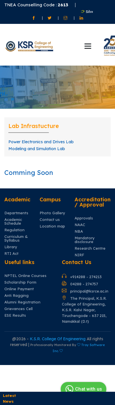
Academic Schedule (13, 221)
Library (10, 247)
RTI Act (11, 253)
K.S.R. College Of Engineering (58, 338)
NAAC (80, 225)
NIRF (79, 255)
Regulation (14, 230)
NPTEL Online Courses (25, 276)
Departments (16, 213)
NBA (79, 231)
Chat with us (83, 389)
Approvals (84, 218)
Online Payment (19, 289)
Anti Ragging (16, 295)
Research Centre (90, 248)
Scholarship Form (20, 282)
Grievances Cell (18, 309)
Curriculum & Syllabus (16, 238)
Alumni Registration (22, 302)
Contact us (50, 219)
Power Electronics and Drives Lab (41, 141)
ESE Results (15, 315)
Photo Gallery (52, 213)
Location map (52, 226)
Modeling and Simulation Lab (36, 148)
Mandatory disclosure (85, 240)
